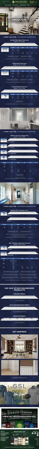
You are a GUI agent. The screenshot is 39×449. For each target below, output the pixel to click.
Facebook (37, 435)
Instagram (32, 433)
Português (37, 443)
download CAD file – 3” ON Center (26, 56)
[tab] (8, 5)
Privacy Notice (25, 447)
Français (37, 442)
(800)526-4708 (4, 434)
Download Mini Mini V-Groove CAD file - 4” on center (28, 274)
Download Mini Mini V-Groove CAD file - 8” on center (28, 277)
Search (36, 2)
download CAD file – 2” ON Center (13, 56)
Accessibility (21, 447)
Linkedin (35, 433)
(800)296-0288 (4, 439)
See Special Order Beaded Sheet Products (19, 311)
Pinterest (37, 433)
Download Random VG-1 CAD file (13, 231)
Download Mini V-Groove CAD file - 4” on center (11, 271)
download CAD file (19, 101)
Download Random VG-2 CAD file (26, 231)
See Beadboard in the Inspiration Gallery (19, 377)
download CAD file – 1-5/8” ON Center (12, 79)
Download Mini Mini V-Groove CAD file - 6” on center (10, 277)
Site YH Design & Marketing (30, 447)
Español (37, 441)
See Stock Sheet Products (19, 300)
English (37, 440)
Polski (37, 444)
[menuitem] (32, 2)
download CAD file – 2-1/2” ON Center (26, 79)
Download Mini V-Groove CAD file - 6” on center (28, 271)
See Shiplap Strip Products (19, 322)
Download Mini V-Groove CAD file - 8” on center (10, 274)
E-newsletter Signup (5, 1)
